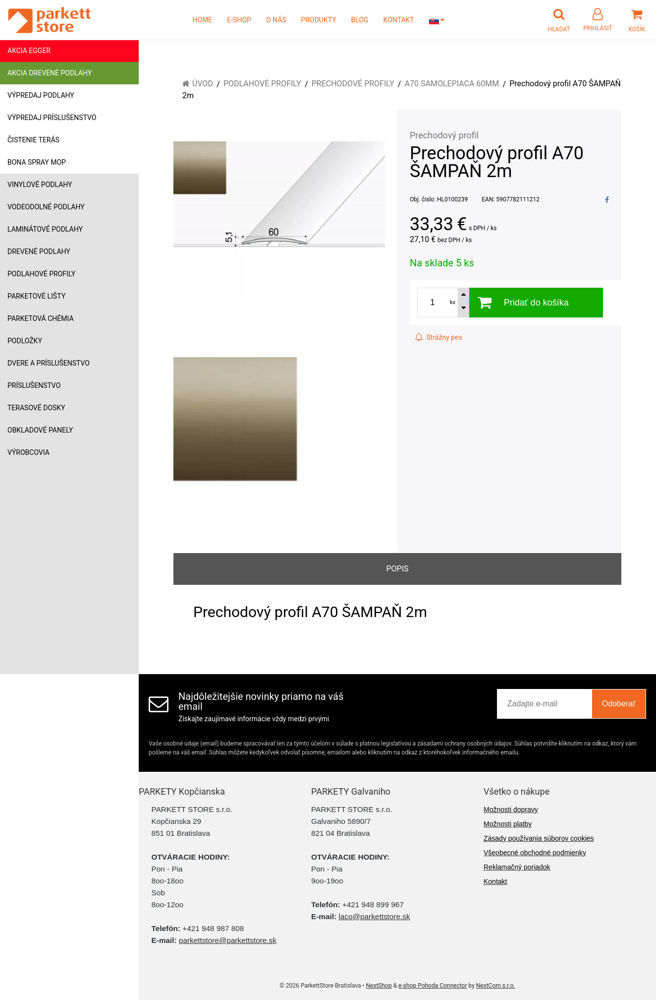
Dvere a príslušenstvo (48, 363)
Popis (397, 568)
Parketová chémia (40, 318)
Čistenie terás (33, 140)
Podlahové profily (41, 274)
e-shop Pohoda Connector (432, 985)
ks (452, 302)
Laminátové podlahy (45, 229)
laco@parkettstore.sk (374, 916)
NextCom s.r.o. (495, 985)
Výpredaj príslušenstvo (51, 118)
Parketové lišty (36, 296)
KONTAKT (398, 20)
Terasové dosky (36, 408)
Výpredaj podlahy (40, 95)
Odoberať (619, 703)
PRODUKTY (318, 20)
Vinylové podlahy (39, 184)
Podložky (24, 341)
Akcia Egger (29, 51)
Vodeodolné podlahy (46, 207)
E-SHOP (239, 20)
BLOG (360, 20)
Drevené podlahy (38, 251)
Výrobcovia (28, 452)
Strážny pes (438, 337)
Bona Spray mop (36, 162)
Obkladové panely (40, 430)
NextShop (379, 985)
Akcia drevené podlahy (49, 73)
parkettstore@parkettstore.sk (227, 940)
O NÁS (276, 20)
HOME (203, 20)
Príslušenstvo (33, 385)
